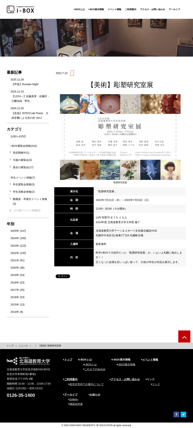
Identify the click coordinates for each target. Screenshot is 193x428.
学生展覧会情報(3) (23, 184)
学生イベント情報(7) (23, 177)
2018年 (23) (18, 282)
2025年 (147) (18, 230)
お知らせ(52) (18, 136)
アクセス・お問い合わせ (152, 9)
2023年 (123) (18, 245)
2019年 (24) (18, 274)
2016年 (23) (18, 297)
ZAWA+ (72, 399)
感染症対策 (74, 403)
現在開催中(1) (21, 152)
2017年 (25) (18, 289)
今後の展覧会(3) (22, 159)
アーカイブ (174, 9)
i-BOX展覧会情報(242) (24, 145)
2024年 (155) (18, 238)
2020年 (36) (18, 267)
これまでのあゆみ (93, 369)
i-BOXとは (79, 9)
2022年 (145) (18, 253)
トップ (10, 345)
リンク (154, 384)
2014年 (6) (17, 311)
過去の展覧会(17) (23, 167)
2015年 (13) (18, 304)
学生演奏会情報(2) (23, 191)
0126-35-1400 (21, 395)
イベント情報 (114, 9)
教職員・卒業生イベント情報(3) (30, 201)
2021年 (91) (18, 260)
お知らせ (94, 394)
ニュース (23, 345)
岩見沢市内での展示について (85, 384)
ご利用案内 (130, 9)
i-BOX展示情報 (96, 9)
